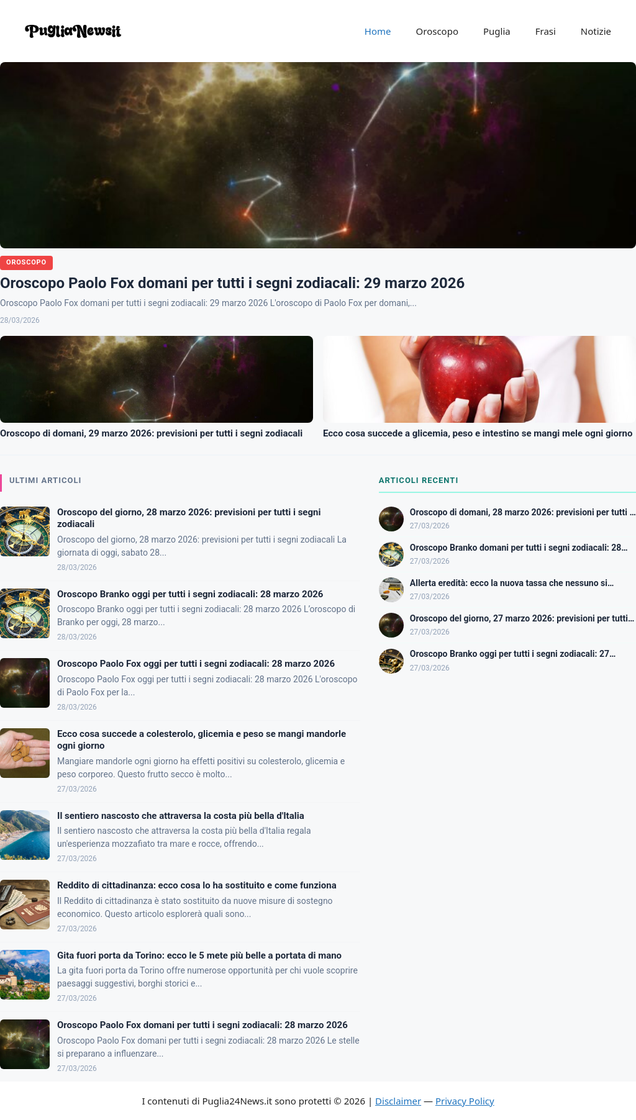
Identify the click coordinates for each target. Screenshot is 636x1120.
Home (378, 31)
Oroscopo (437, 31)
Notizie (596, 31)
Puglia (497, 31)
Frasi (545, 31)
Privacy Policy (464, 1101)
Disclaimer (398, 1101)
